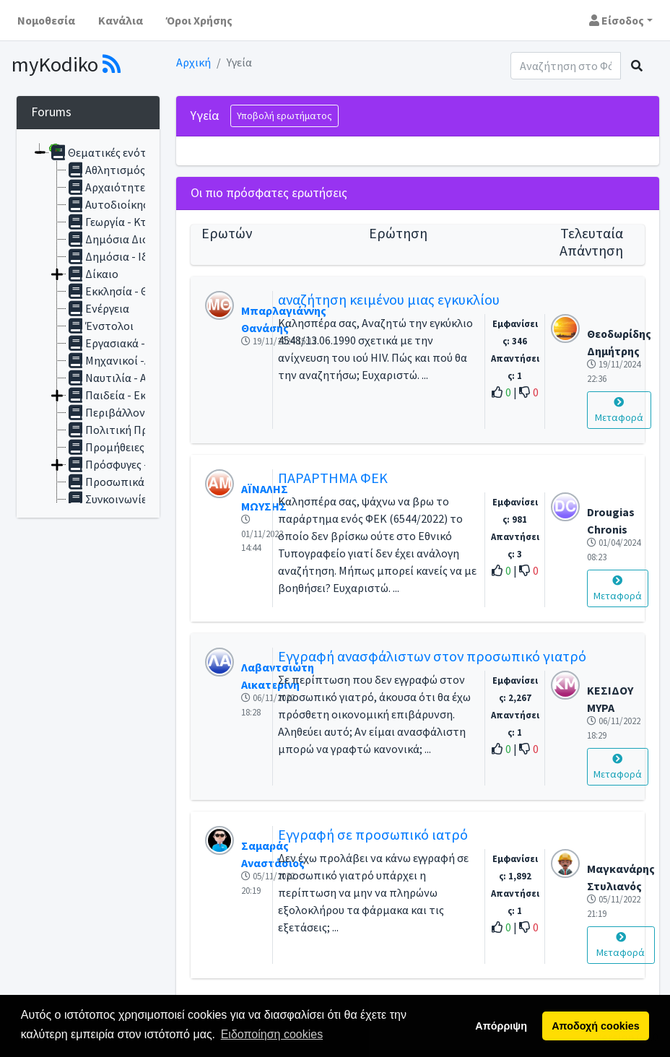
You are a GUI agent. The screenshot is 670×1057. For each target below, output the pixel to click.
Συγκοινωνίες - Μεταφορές (142, 499)
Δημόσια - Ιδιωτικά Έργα (137, 256)
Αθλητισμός (105, 169)
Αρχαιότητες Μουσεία (130, 187)
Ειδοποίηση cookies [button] (272, 1034)
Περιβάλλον (105, 412)
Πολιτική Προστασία (128, 429)
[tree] (88, 323)
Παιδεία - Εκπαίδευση (130, 395)
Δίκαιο (92, 273)
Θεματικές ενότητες (109, 152)
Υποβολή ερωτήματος (284, 115)
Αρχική (193, 62)
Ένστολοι (100, 325)
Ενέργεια (97, 308)
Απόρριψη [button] (501, 1026)
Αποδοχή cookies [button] (595, 1026)
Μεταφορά (619, 410)
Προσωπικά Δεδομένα (131, 481)
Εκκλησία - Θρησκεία (127, 291)
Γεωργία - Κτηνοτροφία (134, 221)
